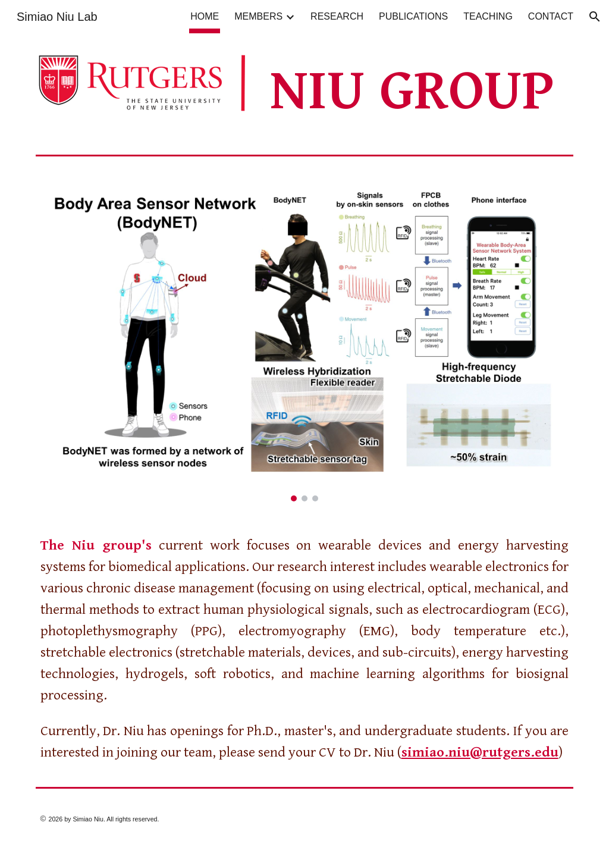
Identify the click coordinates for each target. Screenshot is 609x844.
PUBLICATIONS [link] (413, 16)
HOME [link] (204, 16)
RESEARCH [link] (336, 16)
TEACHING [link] (488, 16)
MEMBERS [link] (258, 16)
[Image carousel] (305, 338)
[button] (594, 16)
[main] (419, 92)
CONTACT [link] (550, 16)
